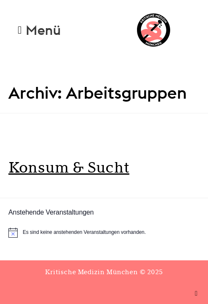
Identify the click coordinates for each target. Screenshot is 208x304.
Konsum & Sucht (68, 167)
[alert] (104, 233)
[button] (39, 30)
